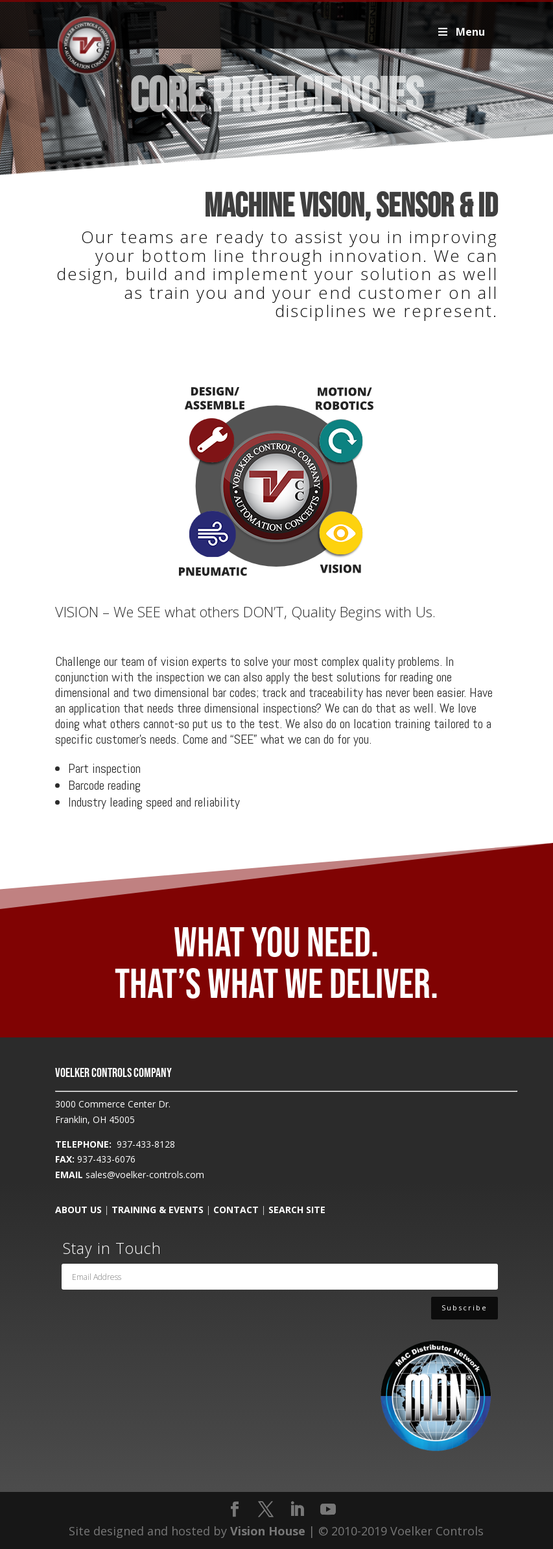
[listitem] (213, 424)
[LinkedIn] (297, 1510)
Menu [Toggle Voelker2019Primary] (460, 32)
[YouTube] (328, 1510)
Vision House (267, 1531)
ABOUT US (78, 1209)
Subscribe (464, 1312)
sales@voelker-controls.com (145, 1174)
